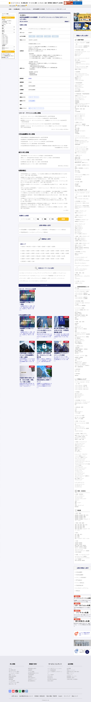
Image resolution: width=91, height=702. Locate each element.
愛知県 (43, 246)
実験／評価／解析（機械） (80, 526)
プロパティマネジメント (80, 99)
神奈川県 (28, 246)
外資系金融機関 (32, 229)
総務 (76, 331)
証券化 (54, 273)
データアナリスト (78, 486)
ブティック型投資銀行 (43, 229)
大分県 (57, 258)
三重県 (62, 253)
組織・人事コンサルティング (82, 236)
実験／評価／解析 (80, 523)
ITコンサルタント (78, 225)
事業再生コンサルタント (80, 221)
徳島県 (23, 258)
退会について (75, 696)
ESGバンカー (77, 55)
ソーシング (44, 275)
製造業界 (30, 676)
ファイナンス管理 (80, 308)
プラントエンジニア (79, 549)
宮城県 (37, 250)
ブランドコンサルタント (80, 270)
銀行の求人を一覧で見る (63, 165)
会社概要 (69, 668)
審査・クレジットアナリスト (80, 152)
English (80, 0)
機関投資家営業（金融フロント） (81, 162)
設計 (77, 532)
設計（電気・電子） (79, 534)
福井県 (47, 253)
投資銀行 (44, 278)
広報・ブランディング (79, 505)
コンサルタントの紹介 (14, 673)
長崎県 (47, 258)
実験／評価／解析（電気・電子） (81, 524)
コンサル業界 (31, 671)
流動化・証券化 (78, 69)
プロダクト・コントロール (80, 316)
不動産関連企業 (24, 232)
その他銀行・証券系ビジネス (82, 165)
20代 (3, 23)
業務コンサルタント (79, 217)
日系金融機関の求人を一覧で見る (61, 147)
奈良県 (32, 256)
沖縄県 (29, 261)
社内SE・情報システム (81, 433)
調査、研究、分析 (80, 272)
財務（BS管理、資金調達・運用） (81, 315)
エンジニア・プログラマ (81, 454)
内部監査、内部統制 (79, 357)
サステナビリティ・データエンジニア (82, 402)
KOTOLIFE (50, 676)
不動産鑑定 (77, 100)
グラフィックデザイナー (80, 496)
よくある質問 (12, 680)
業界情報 (11, 679)
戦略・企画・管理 (80, 321)
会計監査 (76, 319)
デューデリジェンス (36, 278)
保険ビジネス (79, 122)
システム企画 (77, 413)
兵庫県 (67, 253)
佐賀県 (42, 258)
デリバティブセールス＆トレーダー (82, 141)
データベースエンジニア (80, 469)
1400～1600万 (5, 40)
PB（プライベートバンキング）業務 (82, 159)
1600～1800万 (5, 41)
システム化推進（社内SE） (80, 436)
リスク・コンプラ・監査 (81, 355)
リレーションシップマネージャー (81, 150)
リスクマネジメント (80, 114)
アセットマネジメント (79, 98)
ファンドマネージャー (79, 84)
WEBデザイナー (78, 447)
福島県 (52, 250)
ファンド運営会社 (62, 229)
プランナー (77, 500)
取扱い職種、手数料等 (52, 696)
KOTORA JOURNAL (52, 679)
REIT (29, 278)
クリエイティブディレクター (80, 498)
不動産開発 (77, 102)
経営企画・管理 (79, 407)
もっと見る (66, 210)
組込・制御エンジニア (79, 478)
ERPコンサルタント (79, 227)
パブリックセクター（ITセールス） (82, 389)
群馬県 (67, 250)
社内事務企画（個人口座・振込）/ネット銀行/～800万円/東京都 (34, 161)
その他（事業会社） (79, 343)
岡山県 (53, 256)
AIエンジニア (77, 397)
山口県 (63, 256)
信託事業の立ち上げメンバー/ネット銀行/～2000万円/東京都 (33, 163)
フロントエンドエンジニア (80, 458)
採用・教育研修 (78, 350)
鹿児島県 (24, 261)
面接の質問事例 (12, 676)
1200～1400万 (5, 38)
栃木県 (62, 250)
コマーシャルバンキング (81, 147)
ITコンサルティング (80, 224)
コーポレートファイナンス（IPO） (82, 66)
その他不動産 (77, 111)
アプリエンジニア (78, 479)
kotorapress (50, 677)
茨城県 (57, 250)
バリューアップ (37, 273)
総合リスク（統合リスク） (80, 115)
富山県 (37, 253)
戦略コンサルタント (79, 212)
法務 (76, 360)
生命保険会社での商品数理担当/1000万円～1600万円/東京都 (33, 139)
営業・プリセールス (80, 421)
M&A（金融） (77, 60)
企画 (76, 330)
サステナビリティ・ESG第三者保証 (82, 205)
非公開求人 (9, 20)
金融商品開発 (77, 144)
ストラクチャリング (24, 275)
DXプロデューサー (78, 393)
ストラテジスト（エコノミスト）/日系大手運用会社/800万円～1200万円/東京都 (38, 116)
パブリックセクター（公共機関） (81, 298)
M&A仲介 (77, 254)
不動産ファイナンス (79, 95)
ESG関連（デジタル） (81, 400)
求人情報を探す (17, 9)
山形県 (47, 250)
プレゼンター (77, 88)
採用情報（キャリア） (72, 676)
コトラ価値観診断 (51, 670)
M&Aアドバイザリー (79, 253)
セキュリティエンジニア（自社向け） (82, 365)
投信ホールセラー (78, 85)
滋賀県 (28, 256)
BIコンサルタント (78, 229)
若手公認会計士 (31, 677)
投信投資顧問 (79, 82)
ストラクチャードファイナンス (81, 67)
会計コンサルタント (79, 246)
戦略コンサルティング (81, 211)
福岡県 (53, 246)
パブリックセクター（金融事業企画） (82, 46)
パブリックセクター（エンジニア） (82, 388)
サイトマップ (67, 696)
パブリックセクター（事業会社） (81, 293)
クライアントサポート (79, 339)
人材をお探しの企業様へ (73, 0)
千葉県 (38, 246)
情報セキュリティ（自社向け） (81, 362)
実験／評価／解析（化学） (80, 527)
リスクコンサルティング (81, 257)
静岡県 (57, 253)
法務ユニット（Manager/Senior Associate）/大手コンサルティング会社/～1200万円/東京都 (40, 157)
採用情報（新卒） (71, 677)
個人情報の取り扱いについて (26, 696)
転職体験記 (11, 677)
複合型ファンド (78, 77)
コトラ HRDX (50, 674)
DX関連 (77, 391)
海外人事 (76, 353)
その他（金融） (79, 181)
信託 (76, 166)
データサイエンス (80, 482)
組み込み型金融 (78, 179)
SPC (49, 278)
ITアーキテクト (78, 231)
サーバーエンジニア (79, 474)
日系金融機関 (32, 100)
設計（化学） (77, 537)
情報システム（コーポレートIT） (81, 435)
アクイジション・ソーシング (80, 96)
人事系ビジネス (79, 346)
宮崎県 (62, 258)
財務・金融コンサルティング (82, 243)
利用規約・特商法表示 (39, 696)
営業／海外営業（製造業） (80, 560)
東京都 (30, 78)
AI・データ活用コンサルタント (81, 233)
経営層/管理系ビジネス (33, 673)
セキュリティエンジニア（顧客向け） (82, 475)
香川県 (28, 258)
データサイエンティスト (80, 484)
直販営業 (76, 132)
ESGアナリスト (78, 54)
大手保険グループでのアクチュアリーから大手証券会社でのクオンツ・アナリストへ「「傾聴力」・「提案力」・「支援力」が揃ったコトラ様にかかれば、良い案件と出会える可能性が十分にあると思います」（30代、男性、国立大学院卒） (44, 200)
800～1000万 (5, 36)
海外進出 (78, 373)
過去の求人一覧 (12, 684)
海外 (33, 261)
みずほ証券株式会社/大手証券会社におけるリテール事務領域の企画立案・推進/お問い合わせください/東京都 (44, 145)
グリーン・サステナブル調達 (80, 548)
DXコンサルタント (78, 232)
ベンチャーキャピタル (79, 80)
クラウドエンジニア (79, 466)
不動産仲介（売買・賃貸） (80, 108)
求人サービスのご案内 (14, 671)
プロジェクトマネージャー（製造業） (82, 550)
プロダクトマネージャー (80, 340)
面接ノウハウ (12, 674)
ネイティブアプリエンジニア (80, 467)
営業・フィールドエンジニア (82, 554)
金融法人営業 (77, 157)
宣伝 (76, 504)
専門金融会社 (53, 229)
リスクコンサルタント (79, 259)
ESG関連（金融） (80, 49)
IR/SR (76, 324)
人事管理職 (77, 347)
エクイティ (54, 278)
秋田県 (42, 250)
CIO (75, 410)
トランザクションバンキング (80, 151)
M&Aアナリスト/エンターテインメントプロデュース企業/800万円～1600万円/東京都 (39, 118)
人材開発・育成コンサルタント (81, 240)
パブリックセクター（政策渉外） (81, 297)
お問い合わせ (15, 696)
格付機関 (76, 184)
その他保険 (77, 133)
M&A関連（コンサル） (81, 251)
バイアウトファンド (47, 273)
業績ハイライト (70, 673)
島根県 (48, 256)
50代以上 (4, 24)
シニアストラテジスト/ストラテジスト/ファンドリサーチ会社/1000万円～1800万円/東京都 (40, 123)
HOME (10, 9)
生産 (77, 541)
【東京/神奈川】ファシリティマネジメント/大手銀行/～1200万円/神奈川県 (36, 155)
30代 (6, 23)
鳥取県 (43, 256)
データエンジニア (78, 470)
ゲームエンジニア (78, 477)
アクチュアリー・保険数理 (80, 124)
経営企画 (76, 323)
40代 (9, 23)
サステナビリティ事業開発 (80, 305)
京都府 (23, 256)
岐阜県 (52, 253)
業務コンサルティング (81, 215)
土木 (76, 110)
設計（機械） (77, 535)
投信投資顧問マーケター (80, 91)
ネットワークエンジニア (80, 473)
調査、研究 (77, 274)
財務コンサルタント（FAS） (80, 245)
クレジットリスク (78, 117)
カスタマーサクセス (79, 431)
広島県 (58, 256)
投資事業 (78, 71)
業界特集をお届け (32, 668)
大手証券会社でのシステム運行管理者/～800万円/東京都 (33, 143)
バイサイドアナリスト (79, 87)
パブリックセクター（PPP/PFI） (81, 47)
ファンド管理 (77, 89)
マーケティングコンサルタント (81, 269)
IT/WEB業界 (31, 674)
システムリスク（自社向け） (80, 364)
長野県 (32, 253)
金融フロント (79, 155)
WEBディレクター (78, 449)
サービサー (77, 183)
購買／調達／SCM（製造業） (81, 545)
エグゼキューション (35, 275)
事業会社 (46, 232)
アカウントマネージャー (80, 427)
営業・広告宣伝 (79, 494)
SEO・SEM (77, 450)
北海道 (23, 250)
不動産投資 (50, 275)
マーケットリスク (78, 118)
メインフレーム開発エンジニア (81, 457)
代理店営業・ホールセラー (80, 130)
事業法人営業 (77, 158)
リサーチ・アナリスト (26, 9)
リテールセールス (78, 161)
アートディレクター (79, 497)
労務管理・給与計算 (79, 351)
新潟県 (28, 253)
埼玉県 (34, 246)
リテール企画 (77, 172)
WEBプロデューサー (79, 445)
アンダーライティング (60, 275)
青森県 (28, 250)
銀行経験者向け (31, 680)
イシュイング (77, 177)
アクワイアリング (78, 176)
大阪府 (48, 246)
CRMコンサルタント (79, 228)
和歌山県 (38, 256)
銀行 (30, 108)
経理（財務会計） (78, 312)
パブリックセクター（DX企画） (81, 385)
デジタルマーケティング (80, 446)
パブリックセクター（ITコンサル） (82, 198)
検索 (63, 219)
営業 (76, 501)
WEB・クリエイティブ (81, 441)
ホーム (10, 668)
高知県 (37, 258)
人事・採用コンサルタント (80, 239)
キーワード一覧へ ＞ (45, 285)
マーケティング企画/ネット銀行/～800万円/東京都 (31, 159)
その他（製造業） (78, 552)
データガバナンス (78, 485)
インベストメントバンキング (82, 58)
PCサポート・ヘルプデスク (80, 438)
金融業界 (30, 670)
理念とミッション (71, 670)
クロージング (44, 281)
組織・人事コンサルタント (80, 238)
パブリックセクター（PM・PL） (81, 386)
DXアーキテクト (78, 396)
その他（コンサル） (80, 281)
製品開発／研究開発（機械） (80, 516)
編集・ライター (78, 502)
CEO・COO (77, 371)
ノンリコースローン (34, 281)
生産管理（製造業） (79, 542)
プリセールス (77, 425)
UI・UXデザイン (78, 451)
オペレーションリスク (79, 119)
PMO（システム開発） (79, 418)
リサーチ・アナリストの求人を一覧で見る (59, 129)
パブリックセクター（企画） (82, 291)
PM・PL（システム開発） (80, 417)
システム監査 (77, 358)
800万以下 (4, 34)
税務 (76, 317)
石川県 (42, 253)
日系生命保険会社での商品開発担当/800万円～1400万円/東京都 (34, 137)
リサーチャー (77, 278)
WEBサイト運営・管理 (79, 439)
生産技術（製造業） (79, 544)
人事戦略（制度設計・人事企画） (81, 349)
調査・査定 (77, 129)
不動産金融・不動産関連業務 (82, 93)
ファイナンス (61, 278)
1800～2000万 (5, 42)
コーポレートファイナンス (38, 108)
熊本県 (52, 258)
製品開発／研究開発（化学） (80, 517)
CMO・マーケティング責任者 (81, 328)
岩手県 (32, 250)
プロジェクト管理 (80, 415)
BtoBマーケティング (79, 327)
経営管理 (78, 369)
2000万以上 (4, 44)
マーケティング (78, 326)
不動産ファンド (78, 78)
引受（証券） (77, 170)
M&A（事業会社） (78, 342)
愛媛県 (32, 258)
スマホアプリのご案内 (14, 682)
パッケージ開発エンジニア (80, 456)
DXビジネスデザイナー (79, 395)
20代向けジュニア (32, 679)
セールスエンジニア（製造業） (81, 556)
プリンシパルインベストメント (81, 73)
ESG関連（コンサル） (81, 201)
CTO (76, 409)
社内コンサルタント (79, 411)
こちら (7, 57)
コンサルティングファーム (36, 232)
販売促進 (76, 506)
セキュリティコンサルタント (80, 263)
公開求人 (4, 20)
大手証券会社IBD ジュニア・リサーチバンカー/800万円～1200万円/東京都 (37, 141)
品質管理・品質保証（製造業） (81, 546)
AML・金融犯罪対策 (79, 366)
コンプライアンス (78, 361)
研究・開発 (78, 513)
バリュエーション (62, 273)
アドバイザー (23, 278)
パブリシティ (70, 674)
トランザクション (24, 281)
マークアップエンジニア (80, 443)
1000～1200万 (5, 37)
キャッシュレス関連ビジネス (82, 174)
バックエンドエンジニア (80, 460)
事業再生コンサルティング (82, 219)
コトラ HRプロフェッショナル (54, 668)
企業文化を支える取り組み (73, 671)
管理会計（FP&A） (78, 313)
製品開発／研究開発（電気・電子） (82, 515)
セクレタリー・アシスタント (80, 332)
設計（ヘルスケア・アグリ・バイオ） (82, 538)
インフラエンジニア (79, 471)
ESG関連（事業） (80, 301)
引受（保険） (77, 128)
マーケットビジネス (80, 136)
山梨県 (23, 253)
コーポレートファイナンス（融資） (82, 148)
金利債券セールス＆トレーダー (81, 140)
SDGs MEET (50, 680)
